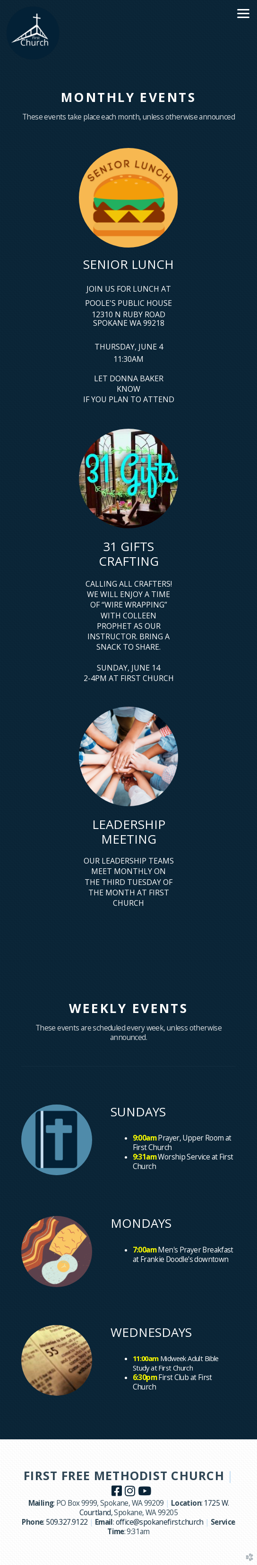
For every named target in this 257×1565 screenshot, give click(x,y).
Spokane (128, 1513)
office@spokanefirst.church (160, 1522)
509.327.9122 (67, 1522)
